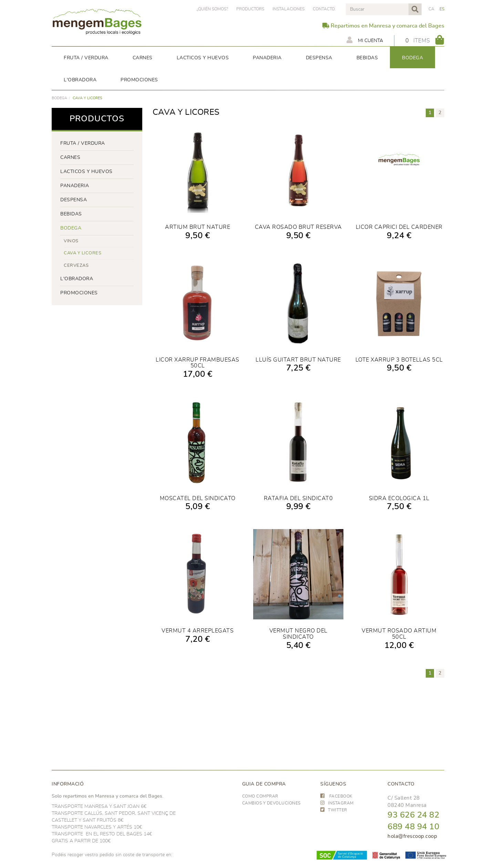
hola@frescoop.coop (412, 836)
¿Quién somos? (212, 9)
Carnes (70, 157)
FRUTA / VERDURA (82, 143)
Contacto (324, 9)
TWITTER (333, 810)
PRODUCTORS (250, 9)
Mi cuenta (365, 40)
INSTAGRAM (337, 803)
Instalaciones (288, 9)
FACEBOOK (336, 796)
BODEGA (59, 98)
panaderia (74, 185)
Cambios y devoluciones (271, 803)
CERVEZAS (76, 265)
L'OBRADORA (76, 278)
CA (431, 9)
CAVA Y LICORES (82, 253)
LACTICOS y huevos (86, 171)
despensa (73, 199)
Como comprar (260, 796)
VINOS (71, 241)
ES (442, 9)
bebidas (71, 214)
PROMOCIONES (79, 293)
